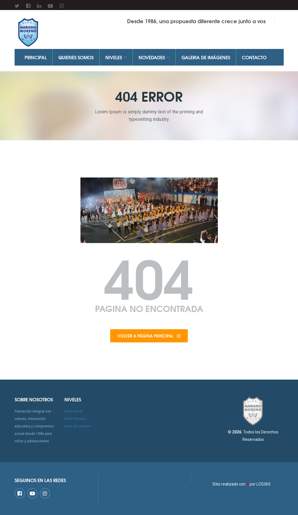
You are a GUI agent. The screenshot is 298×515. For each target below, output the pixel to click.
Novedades (154, 57)
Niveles (116, 57)
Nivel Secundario (77, 426)
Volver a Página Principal (149, 336)
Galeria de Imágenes (205, 57)
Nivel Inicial (73, 411)
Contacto (254, 57)
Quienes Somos (76, 57)
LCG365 (263, 484)
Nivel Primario (75, 419)
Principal (36, 57)
